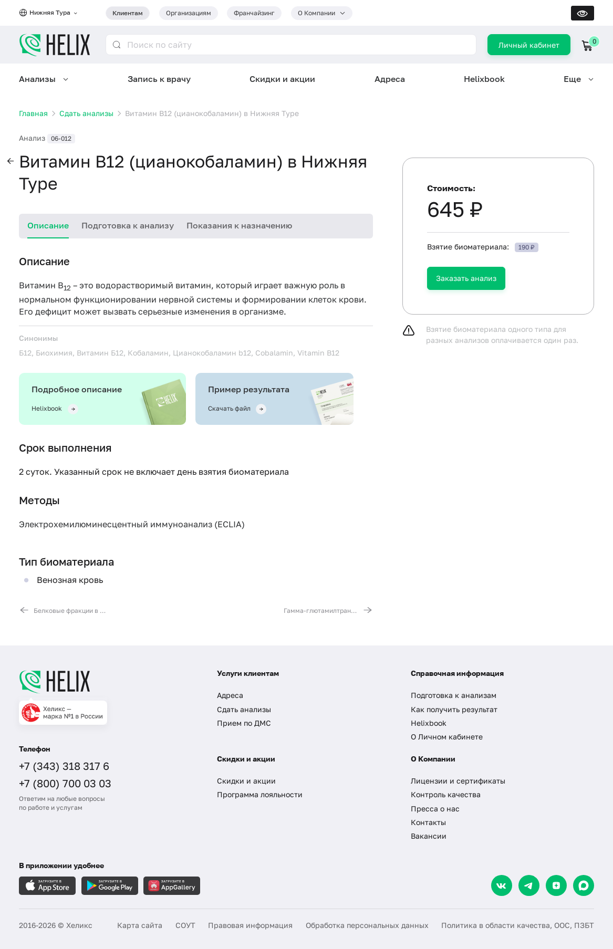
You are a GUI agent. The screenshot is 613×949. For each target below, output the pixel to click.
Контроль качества (446, 794)
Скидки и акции (282, 79)
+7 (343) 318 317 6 (64, 765)
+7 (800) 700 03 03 (65, 783)
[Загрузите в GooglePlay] (109, 886)
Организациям (188, 13)
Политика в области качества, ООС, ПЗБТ (517, 925)
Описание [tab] (48, 225)
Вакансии (428, 835)
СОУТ (185, 925)
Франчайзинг (254, 13)
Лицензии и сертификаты (458, 780)
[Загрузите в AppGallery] (171, 886)
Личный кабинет (528, 44)
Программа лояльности (260, 794)
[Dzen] (556, 885)
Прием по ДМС (244, 722)
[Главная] (109, 682)
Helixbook (484, 79)
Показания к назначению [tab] (239, 225)
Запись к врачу (159, 79)
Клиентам (127, 13)
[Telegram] (528, 885)
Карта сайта (139, 925)
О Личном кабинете (447, 736)
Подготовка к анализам (453, 695)
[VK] (501, 885)
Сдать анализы (244, 709)
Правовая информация (250, 925)
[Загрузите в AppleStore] (47, 886)
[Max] (583, 885)
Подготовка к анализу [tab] (127, 225)
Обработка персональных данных (367, 925)
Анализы (37, 79)
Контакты (428, 822)
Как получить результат (454, 709)
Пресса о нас (435, 808)
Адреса (390, 79)
